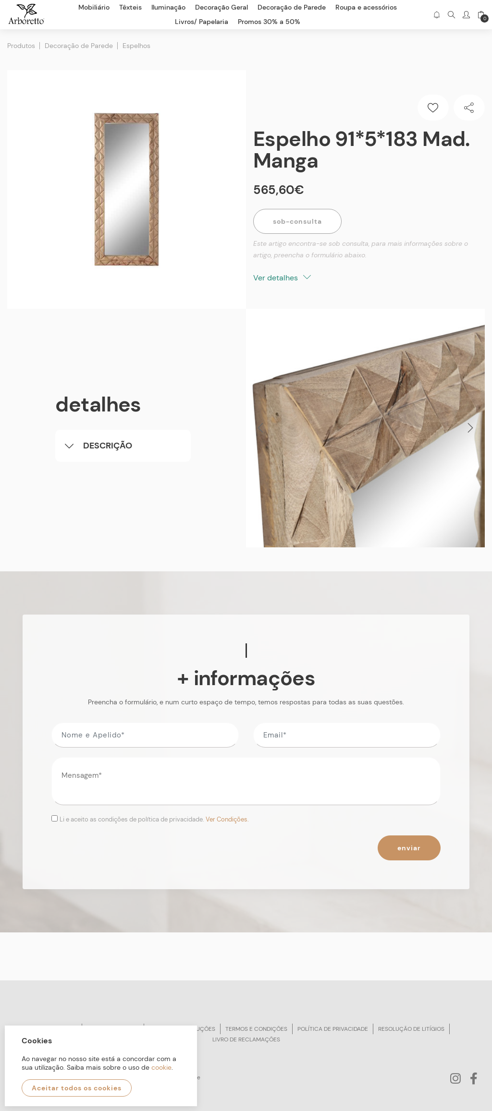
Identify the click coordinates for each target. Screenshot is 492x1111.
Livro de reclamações (246, 1039)
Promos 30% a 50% (269, 21)
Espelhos (136, 45)
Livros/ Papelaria (201, 21)
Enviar (409, 848)
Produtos (21, 45)
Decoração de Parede (79, 45)
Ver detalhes (282, 278)
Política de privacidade (332, 1029)
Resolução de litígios (411, 1029)
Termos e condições (256, 1029)
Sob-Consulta (297, 221)
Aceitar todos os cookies (77, 1088)
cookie (161, 1067)
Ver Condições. (227, 819)
